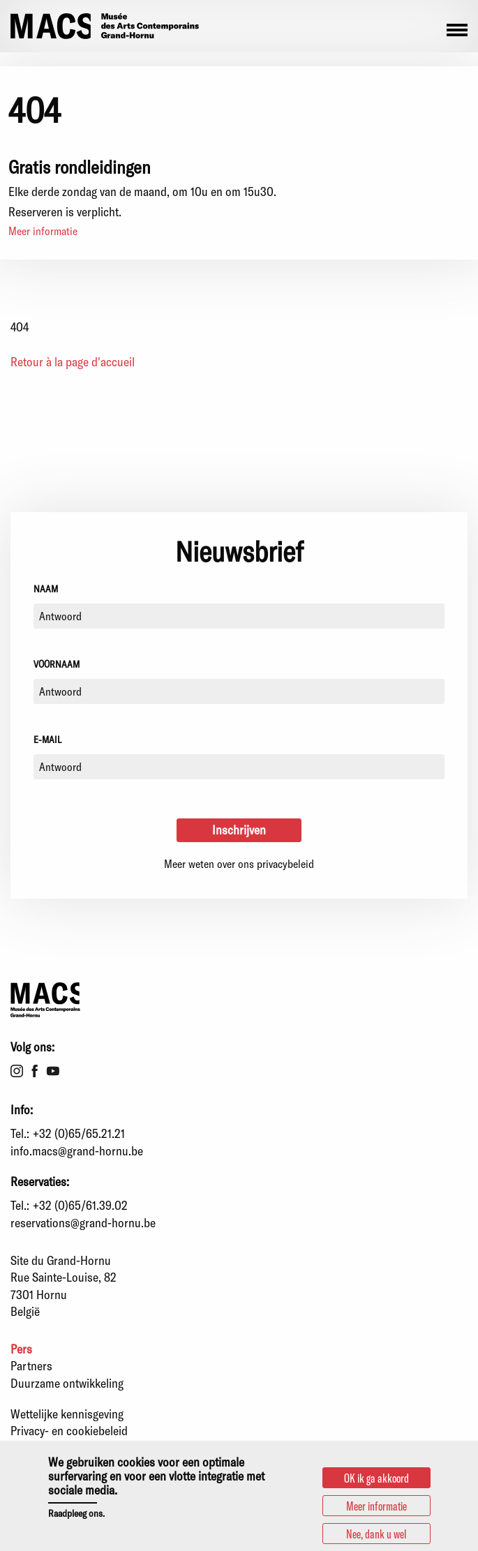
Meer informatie (42, 230)
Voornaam (56, 664)
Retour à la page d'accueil (72, 361)
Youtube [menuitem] (53, 1071)
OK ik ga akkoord (376, 1482)
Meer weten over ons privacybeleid (239, 863)
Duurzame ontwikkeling (67, 1383)
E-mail (47, 739)
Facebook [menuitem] (35, 1071)
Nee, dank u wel (376, 1537)
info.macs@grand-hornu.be (76, 1150)
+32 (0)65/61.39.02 (80, 1205)
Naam (45, 588)
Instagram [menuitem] (17, 1071)
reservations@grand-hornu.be (83, 1222)
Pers (21, 1348)
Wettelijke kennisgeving (67, 1413)
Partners (31, 1365)
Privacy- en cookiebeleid (69, 1430)
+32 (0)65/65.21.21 (79, 1133)
